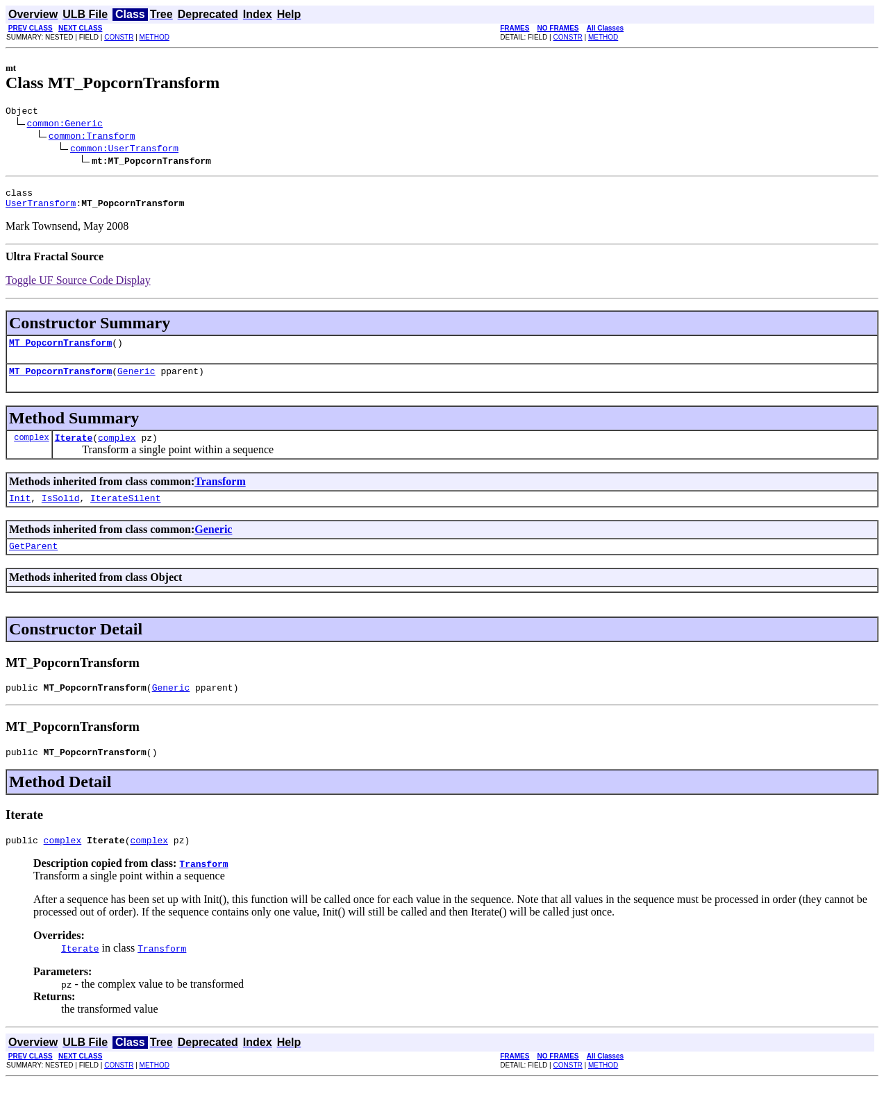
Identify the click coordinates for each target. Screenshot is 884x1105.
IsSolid (61, 512)
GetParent (33, 562)
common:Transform (92, 137)
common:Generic (65, 125)
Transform (219, 494)
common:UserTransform (124, 150)
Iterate (74, 450)
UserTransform (41, 209)
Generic (136, 381)
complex (31, 449)
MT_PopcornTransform (60, 350)
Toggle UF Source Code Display (78, 286)
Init (20, 512)
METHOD (154, 37)
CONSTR (118, 37)
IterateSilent (125, 512)
